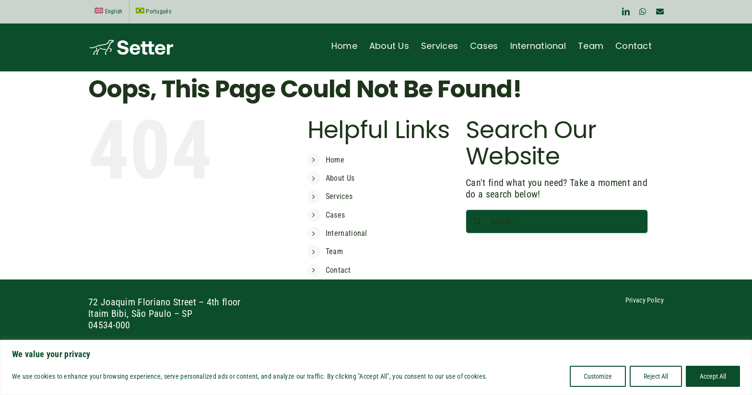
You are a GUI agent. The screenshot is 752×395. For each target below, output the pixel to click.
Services (339, 196)
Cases (335, 215)
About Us (340, 178)
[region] (376, 367)
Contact (338, 270)
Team (334, 251)
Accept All (713, 376)
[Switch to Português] (153, 11)
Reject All (656, 376)
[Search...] (557, 221)
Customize (598, 376)
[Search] (478, 221)
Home (335, 159)
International (346, 233)
